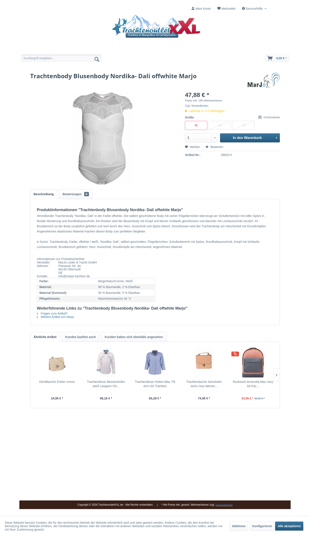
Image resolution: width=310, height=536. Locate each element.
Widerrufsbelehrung (195, 479)
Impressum (145, 463)
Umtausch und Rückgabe (198, 469)
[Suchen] (96, 59)
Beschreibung (44, 194)
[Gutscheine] (192, 49)
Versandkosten (199, 105)
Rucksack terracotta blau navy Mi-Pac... (253, 384)
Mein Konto (203, 8)
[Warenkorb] (277, 58)
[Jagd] (167, 49)
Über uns (144, 473)
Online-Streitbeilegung (197, 484)
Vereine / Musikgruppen (154, 484)
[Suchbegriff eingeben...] (61, 58)
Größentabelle (269, 117)
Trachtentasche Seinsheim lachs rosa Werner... (204, 384)
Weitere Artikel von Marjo (55, 317)
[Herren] (142, 49)
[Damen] (117, 49)
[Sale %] (217, 49)
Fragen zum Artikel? (52, 313)
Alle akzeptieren (289, 526)
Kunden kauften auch (80, 337)
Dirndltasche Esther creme (57, 381)
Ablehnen (239, 526)
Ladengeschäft (148, 479)
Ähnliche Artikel (45, 337)
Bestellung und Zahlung (197, 473)
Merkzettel (229, 8)
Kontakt (143, 469)
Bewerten (214, 147)
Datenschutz (190, 489)
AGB (185, 494)
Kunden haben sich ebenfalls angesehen (134, 337)
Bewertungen (75, 194)
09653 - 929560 (80, 469)
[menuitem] (201, 8)
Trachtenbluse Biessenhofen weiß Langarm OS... (106, 384)
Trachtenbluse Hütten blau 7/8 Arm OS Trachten (155, 384)
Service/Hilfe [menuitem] (253, 8)
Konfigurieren (262, 526)
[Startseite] (93, 49)
